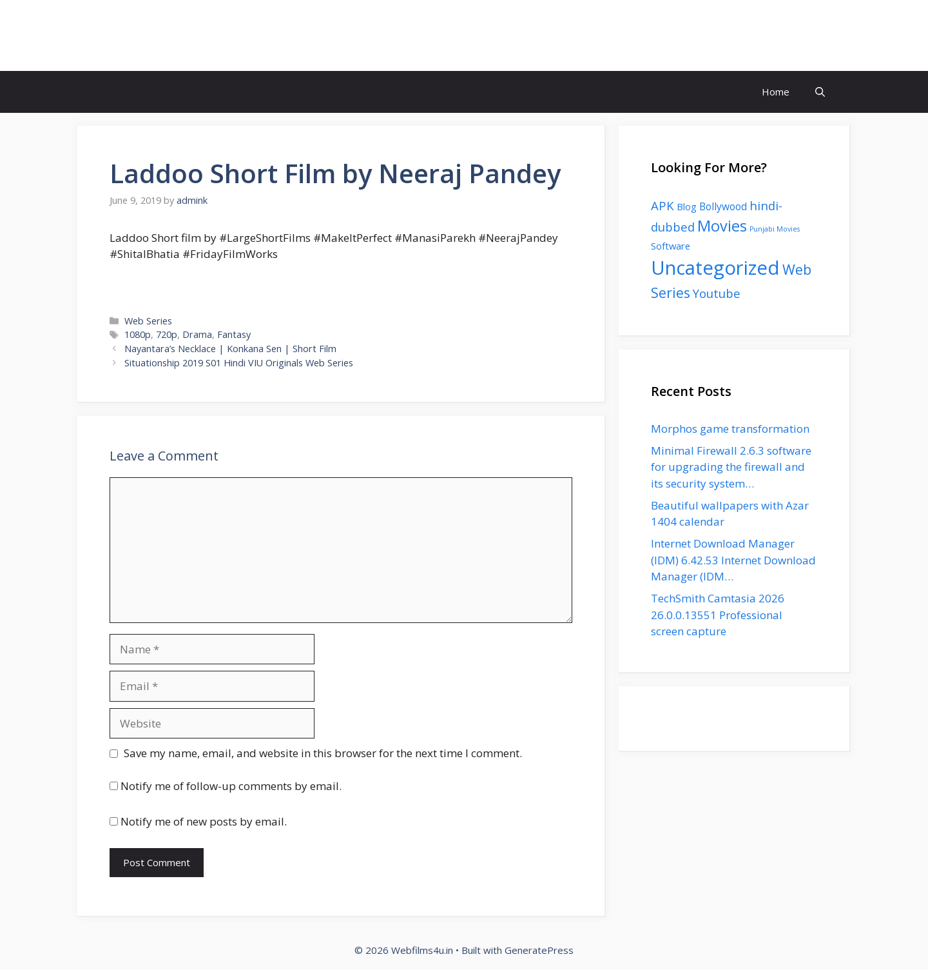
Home (775, 91)
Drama (197, 334)
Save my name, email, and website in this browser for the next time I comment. (323, 753)
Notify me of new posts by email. (204, 821)
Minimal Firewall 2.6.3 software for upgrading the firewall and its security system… (731, 467)
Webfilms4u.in (160, 35)
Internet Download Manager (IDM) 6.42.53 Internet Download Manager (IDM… (733, 560)
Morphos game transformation (730, 428)
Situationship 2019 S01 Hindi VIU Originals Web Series (238, 363)
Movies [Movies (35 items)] (722, 225)
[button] (820, 92)
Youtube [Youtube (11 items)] (716, 293)
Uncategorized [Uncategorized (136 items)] (715, 268)
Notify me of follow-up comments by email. (231, 785)
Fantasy (234, 334)
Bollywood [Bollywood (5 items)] (723, 206)
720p (166, 334)
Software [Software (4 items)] (670, 245)
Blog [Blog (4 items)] (687, 206)
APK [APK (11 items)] (662, 205)
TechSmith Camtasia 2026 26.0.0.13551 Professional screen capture (717, 614)
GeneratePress (539, 950)
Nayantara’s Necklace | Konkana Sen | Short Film (230, 348)
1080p (137, 334)
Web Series (148, 321)
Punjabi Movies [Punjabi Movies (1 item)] (774, 228)
